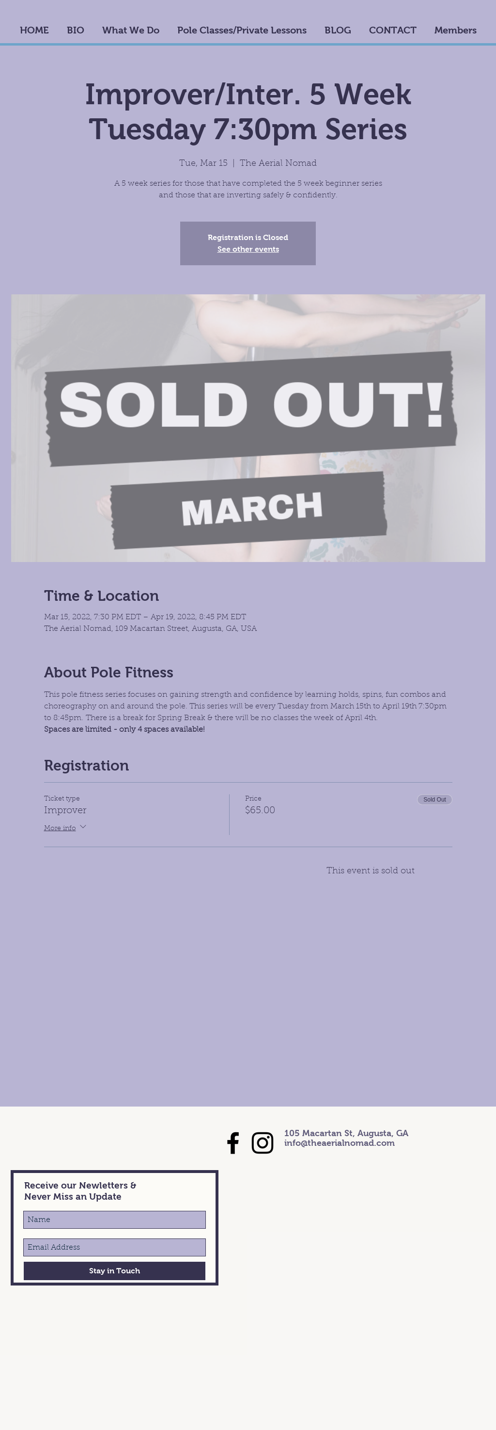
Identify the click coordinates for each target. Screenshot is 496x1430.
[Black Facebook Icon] (233, 1142)
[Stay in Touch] (114, 1271)
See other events (248, 249)
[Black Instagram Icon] (262, 1142)
